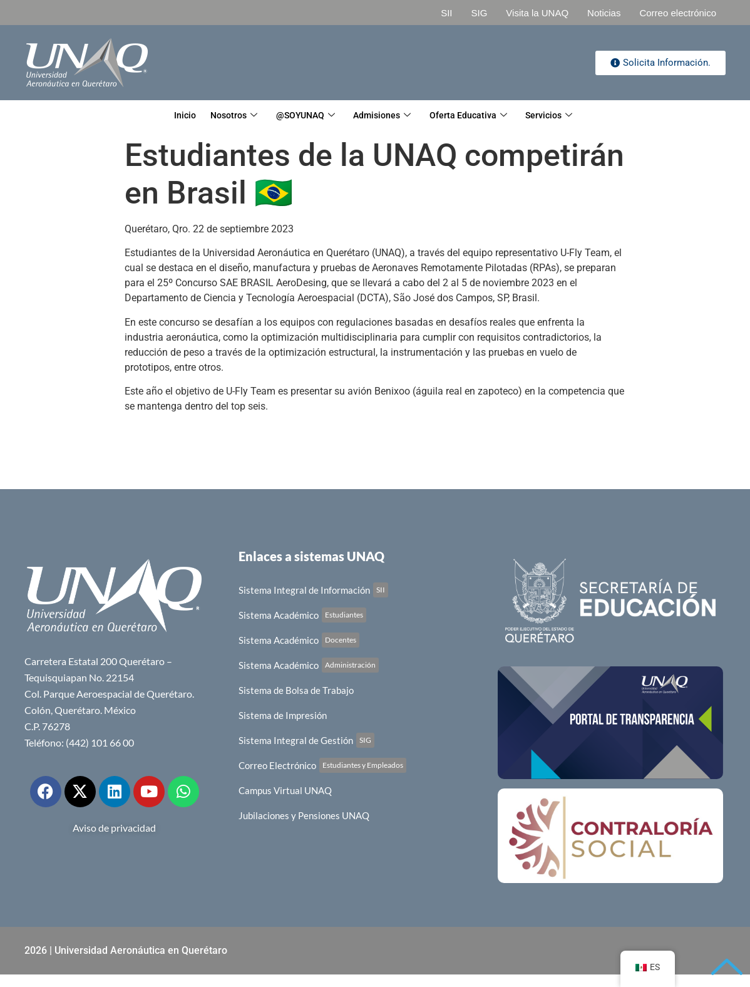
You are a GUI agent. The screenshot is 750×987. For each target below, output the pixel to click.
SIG (479, 13)
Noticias (603, 13)
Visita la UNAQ (537, 13)
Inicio (168, 115)
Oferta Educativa (478, 115)
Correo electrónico (677, 13)
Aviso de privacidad (114, 828)
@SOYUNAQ (302, 115)
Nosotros (223, 115)
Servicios (565, 115)
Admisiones (386, 115)
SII (446, 13)
